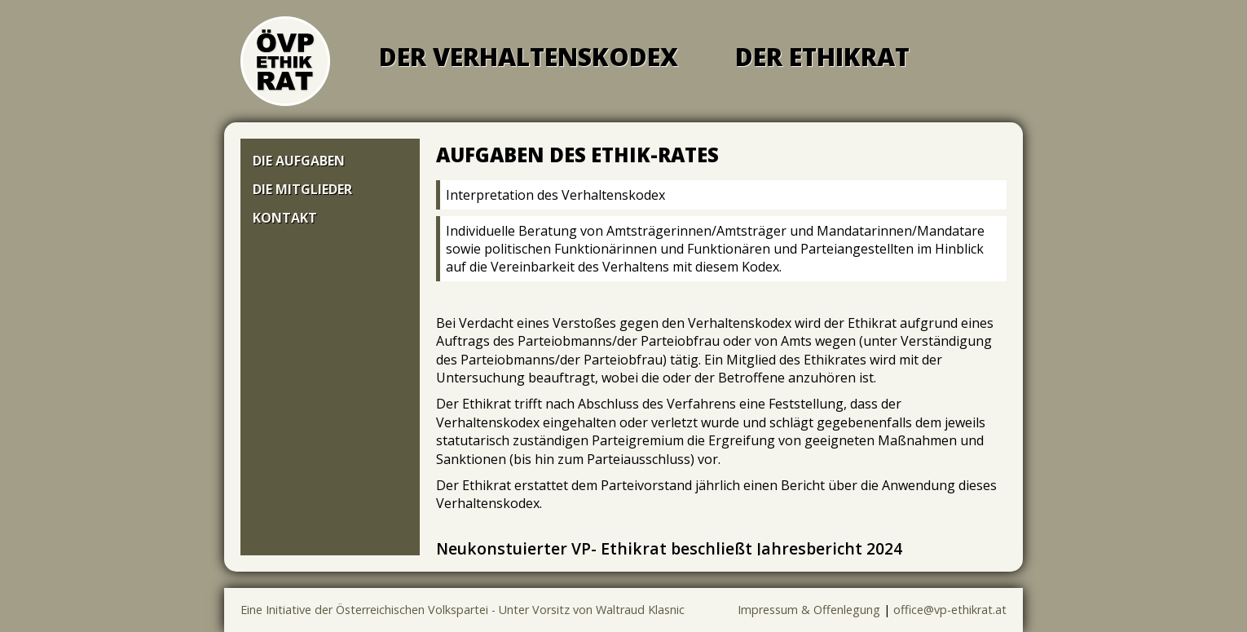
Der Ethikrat (822, 56)
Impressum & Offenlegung (809, 609)
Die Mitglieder (302, 189)
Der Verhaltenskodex (528, 56)
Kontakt (285, 218)
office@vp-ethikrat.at (950, 609)
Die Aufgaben (299, 161)
